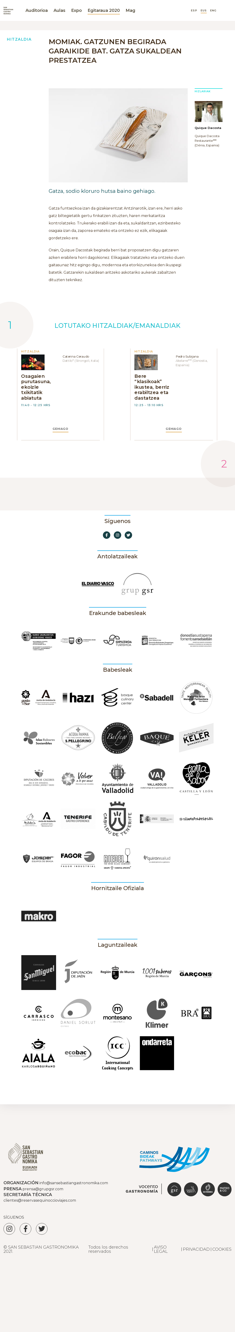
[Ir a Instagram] (117, 535)
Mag (130, 10)
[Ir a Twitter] (128, 535)
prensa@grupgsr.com (42, 1189)
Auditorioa (36, 10)
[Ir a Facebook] (106, 535)
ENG (213, 10)
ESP (194, 10)
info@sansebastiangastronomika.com (73, 1183)
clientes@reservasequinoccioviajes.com (39, 1200)
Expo (76, 10)
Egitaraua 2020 (104, 10)
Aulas (59, 10)
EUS (204, 10)
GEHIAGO (61, 429)
